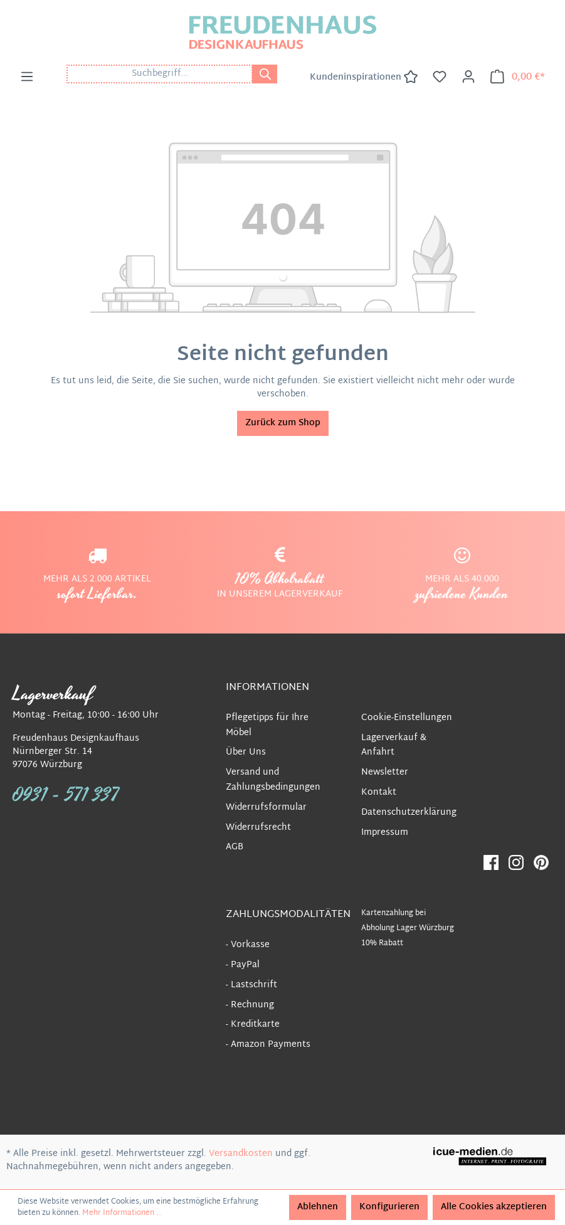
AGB (234, 847)
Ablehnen (317, 1207)
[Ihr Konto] (468, 77)
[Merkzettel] (439, 77)
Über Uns (246, 752)
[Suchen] (264, 74)
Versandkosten (241, 1154)
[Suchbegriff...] (159, 74)
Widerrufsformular (266, 807)
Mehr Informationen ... (122, 1213)
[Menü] (27, 77)
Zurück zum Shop (282, 423)
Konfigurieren (389, 1207)
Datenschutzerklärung (409, 812)
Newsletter (384, 772)
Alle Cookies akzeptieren (494, 1207)
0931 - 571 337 (66, 795)
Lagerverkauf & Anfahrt (393, 745)
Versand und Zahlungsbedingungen (273, 780)
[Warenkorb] (517, 77)
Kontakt (378, 792)
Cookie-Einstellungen (406, 718)
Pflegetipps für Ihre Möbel (267, 725)
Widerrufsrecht (258, 827)
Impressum (384, 833)
